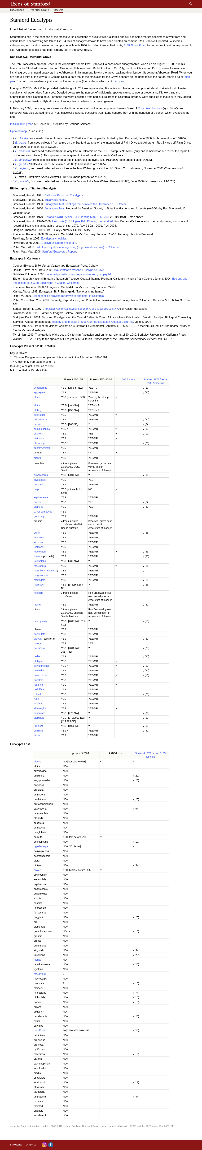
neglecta (38, 592)
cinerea (38, 433)
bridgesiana (40, 419)
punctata (38, 680)
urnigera (38, 726)
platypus (38, 661)
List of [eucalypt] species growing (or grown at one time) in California (78, 247)
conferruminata (42, 447)
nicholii (37, 604)
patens (37, 643)
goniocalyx (40, 516)
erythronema (41, 497)
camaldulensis (42, 429)
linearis (38, 556)
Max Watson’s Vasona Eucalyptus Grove (79, 270)
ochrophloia (40, 621)
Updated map (18, 131)
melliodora (39, 580)
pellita (37, 656)
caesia (37, 424)
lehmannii (39, 547)
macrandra (40, 565)
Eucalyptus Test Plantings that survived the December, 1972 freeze (86, 204)
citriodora (39, 438)
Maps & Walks (39, 10)
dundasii (38, 484)
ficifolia (37, 502)
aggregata (39, 392)
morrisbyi (39, 584)
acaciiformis (40, 387)
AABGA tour (128, 379)
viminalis (38, 730)
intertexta (39, 537)
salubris (38, 703)
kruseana (39, 542)
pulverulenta (40, 675)
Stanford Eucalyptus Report (59, 251)
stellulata (39, 717)
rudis (36, 698)
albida (37, 405)
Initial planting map (21, 124)
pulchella (39, 670)
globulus (38, 506)
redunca (38, 684)
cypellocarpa (41, 475)
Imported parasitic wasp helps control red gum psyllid (78, 274)
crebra (37, 458)
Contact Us (31, 1145)
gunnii (37, 532)
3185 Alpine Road (135, 45)
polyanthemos (41, 665)
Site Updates (16, 1145)
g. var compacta (42, 511)
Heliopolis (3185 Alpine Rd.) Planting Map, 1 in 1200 (77, 217)
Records (58, 10)
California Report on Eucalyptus (64, 195)
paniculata (39, 634)
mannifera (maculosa (45, 570)
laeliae (37, 959)
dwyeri (37, 489)
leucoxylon (40, 551)
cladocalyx (39, 443)
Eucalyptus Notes (55, 199)
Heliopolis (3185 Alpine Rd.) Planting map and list (82, 221)
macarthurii (40, 974)
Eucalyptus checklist (53, 238)
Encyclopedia (17, 10)
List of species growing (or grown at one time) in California (68, 295)
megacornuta (41, 575)
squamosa (39, 713)
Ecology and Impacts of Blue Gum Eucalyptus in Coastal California (92, 321)
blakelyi (38, 410)
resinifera (39, 689)
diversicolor (40, 479)
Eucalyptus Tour (54, 208)
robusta (38, 694)
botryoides (39, 414)
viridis (37, 735)
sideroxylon (40, 708)
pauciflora (39, 648)
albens (37, 397)
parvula (38, 638)
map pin (118, 81)
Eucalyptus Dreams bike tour (58, 242)
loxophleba (40, 561)
